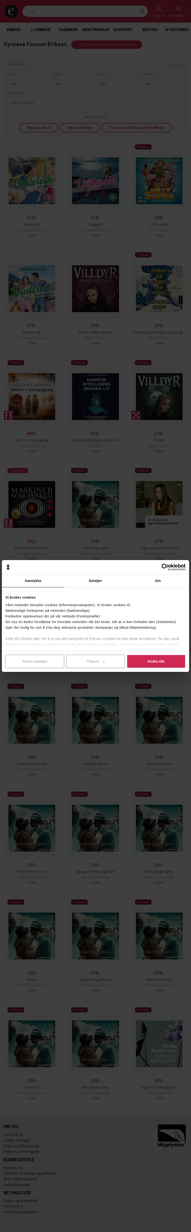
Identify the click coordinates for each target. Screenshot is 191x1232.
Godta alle (156, 661)
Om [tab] (158, 581)
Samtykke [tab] (33, 581)
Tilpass (96, 661)
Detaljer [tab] (95, 581)
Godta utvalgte (34, 661)
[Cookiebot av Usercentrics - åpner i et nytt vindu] (165, 567)
